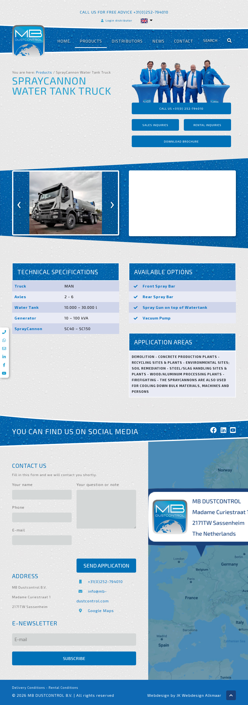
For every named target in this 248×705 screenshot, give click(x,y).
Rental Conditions (63, 688)
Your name (22, 484)
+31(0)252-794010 (100, 581)
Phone (18, 507)
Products (91, 41)
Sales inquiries (155, 125)
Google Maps (95, 610)
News (158, 41)
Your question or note (98, 484)
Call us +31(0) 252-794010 (181, 108)
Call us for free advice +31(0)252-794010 (124, 12)
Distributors (127, 41)
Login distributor (116, 20)
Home (63, 41)
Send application (106, 565)
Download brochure (181, 141)
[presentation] (19, 203)
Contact (183, 41)
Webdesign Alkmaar (201, 695)
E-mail (18, 530)
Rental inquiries (207, 125)
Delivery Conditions (28, 688)
